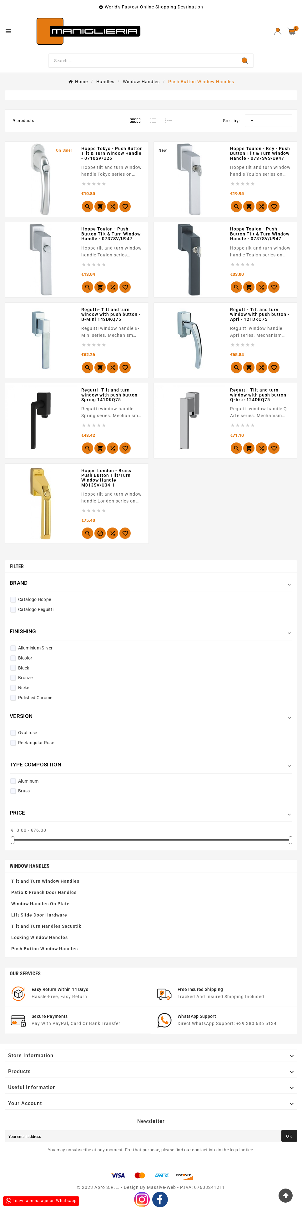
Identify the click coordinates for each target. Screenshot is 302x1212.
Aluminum (28, 781)
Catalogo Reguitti (35, 609)
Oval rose (27, 732)
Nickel (24, 687)
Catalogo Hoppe (34, 599)
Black (23, 667)
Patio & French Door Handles (44, 892)
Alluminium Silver (35, 647)
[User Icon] (277, 31)
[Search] (142, 60)
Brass (24, 790)
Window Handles (29, 866)
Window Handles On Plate (40, 903)
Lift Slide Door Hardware (39, 914)
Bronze (25, 677)
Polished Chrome (35, 697)
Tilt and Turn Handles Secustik (46, 926)
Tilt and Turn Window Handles (45, 881)
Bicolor (25, 657)
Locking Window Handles (39, 937)
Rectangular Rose (36, 742)
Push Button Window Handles (44, 948)
